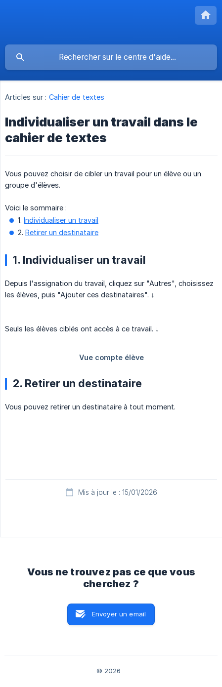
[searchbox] (111, 57)
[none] (206, 15)
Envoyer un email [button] (119, 614)
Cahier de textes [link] (77, 97)
